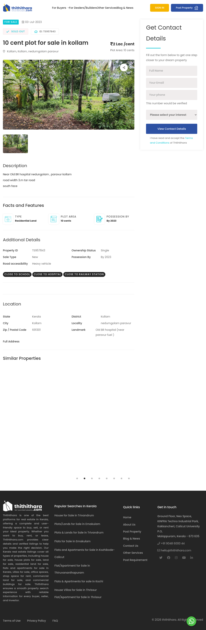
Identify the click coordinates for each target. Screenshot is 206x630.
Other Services (107, 8)
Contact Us (130, 546)
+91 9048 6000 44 (171, 543)
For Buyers (59, 8)
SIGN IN (159, 8)
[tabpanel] (34, 421)
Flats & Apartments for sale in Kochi (79, 581)
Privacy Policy (36, 621)
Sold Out (15, 31)
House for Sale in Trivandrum (74, 515)
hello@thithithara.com (174, 550)
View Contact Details (172, 129)
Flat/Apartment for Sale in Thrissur (78, 597)
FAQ (55, 621)
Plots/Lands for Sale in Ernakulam (77, 524)
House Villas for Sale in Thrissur (76, 590)
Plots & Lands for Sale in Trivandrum (79, 532)
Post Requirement (135, 560)
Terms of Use (12, 621)
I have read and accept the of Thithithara (171, 140)
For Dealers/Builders (83, 8)
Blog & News (124, 8)
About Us (129, 524)
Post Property (187, 8)
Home (127, 517)
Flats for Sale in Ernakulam (73, 541)
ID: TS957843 (45, 31)
